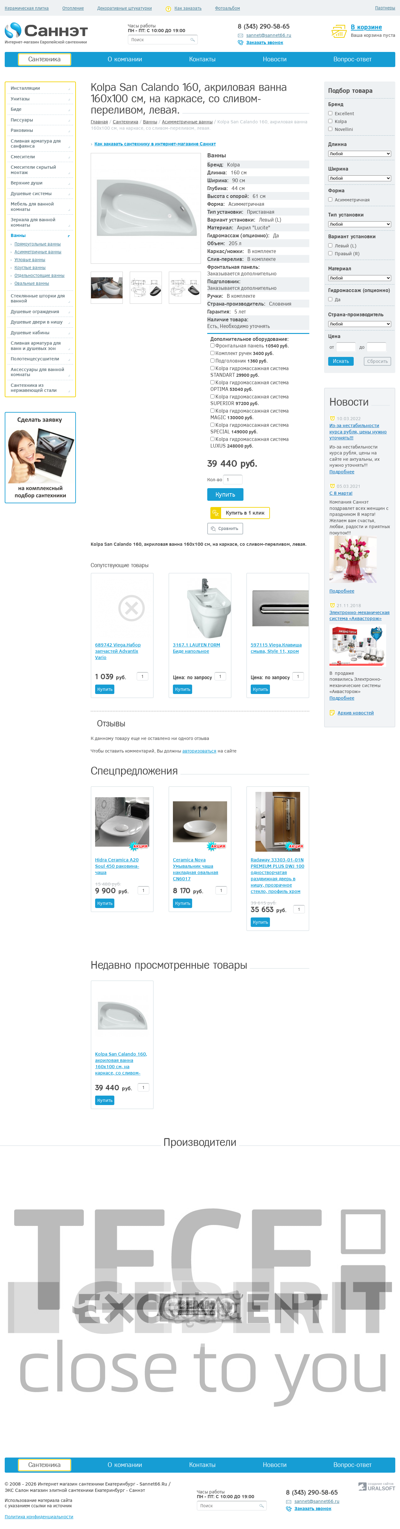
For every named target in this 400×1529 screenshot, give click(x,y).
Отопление (73, 8)
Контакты (202, 59)
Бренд (335, 104)
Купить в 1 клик (245, 512)
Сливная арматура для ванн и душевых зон (36, 345)
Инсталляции (25, 88)
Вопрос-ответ (353, 59)
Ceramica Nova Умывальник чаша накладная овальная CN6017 (195, 869)
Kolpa (337, 121)
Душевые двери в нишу (37, 321)
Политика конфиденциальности (39, 1516)
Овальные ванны (31, 283)
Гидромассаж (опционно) (359, 290)
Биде (16, 109)
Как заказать (188, 8)
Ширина (338, 169)
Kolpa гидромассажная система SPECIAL (249, 428)
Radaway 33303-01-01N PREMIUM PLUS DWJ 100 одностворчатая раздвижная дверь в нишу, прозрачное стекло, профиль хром (277, 875)
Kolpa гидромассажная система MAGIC (249, 413)
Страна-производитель (355, 314)
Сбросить (377, 361)
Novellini (340, 129)
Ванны (18, 235)
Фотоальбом (227, 8)
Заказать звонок (264, 42)
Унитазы (20, 98)
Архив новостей (356, 712)
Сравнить (228, 528)
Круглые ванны (30, 267)
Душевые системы (31, 193)
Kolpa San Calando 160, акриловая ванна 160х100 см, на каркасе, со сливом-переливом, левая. (121, 1066)
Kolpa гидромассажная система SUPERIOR (249, 399)
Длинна (337, 144)
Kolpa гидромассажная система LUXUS (249, 442)
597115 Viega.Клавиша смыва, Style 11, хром (276, 647)
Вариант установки (352, 236)
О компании (125, 59)
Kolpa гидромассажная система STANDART (249, 371)
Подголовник (239, 360)
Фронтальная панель (249, 345)
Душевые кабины (30, 332)
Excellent (341, 113)
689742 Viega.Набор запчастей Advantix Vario (118, 650)
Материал (339, 268)
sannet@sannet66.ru (268, 35)
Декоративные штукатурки (124, 8)
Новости (275, 59)
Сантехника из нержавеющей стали (34, 387)
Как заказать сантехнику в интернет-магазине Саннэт (155, 143)
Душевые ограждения (35, 311)
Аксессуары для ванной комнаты (37, 372)
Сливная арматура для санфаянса (36, 143)
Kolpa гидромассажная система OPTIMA (249, 385)
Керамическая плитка (27, 8)
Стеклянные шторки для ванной (38, 298)
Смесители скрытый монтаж (33, 169)
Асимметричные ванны (37, 252)
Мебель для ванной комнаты (32, 206)
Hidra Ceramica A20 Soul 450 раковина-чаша (117, 865)
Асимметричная (349, 199)
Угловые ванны (29, 259)
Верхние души (27, 182)
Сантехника (44, 59)
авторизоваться (199, 751)
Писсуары (22, 119)
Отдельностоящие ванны (39, 275)
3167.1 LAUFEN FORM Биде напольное (196, 647)
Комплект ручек (242, 353)
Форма (336, 190)
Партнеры (385, 8)
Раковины (22, 130)
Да (334, 299)
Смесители (23, 156)
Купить (225, 494)
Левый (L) (342, 245)
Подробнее (341, 471)
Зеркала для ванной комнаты (33, 222)
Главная (99, 121)
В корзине (366, 27)
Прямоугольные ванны (37, 244)
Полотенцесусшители (35, 358)
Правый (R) (344, 253)
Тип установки (346, 214)
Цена (334, 336)
